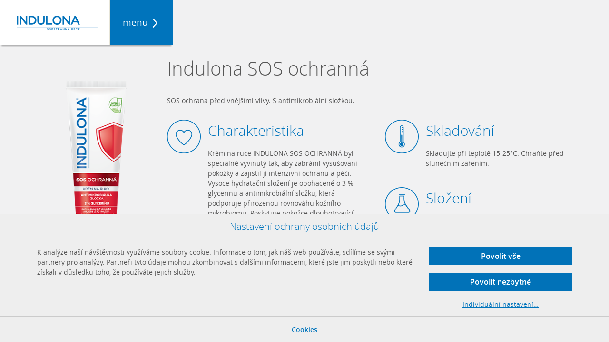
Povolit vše (501, 256)
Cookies (304, 329)
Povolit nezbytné (500, 281)
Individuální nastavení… (500, 304)
